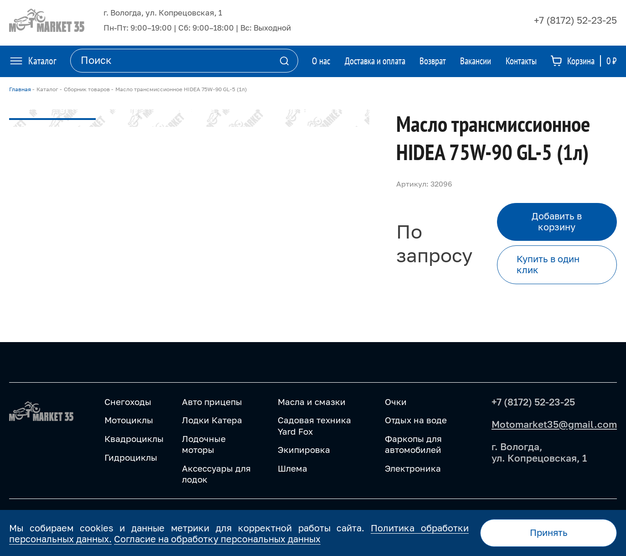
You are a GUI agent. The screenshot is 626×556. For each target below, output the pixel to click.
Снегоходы (127, 401)
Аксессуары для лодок (216, 473)
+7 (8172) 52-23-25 (575, 20)
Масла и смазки (312, 401)
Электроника (413, 468)
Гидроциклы (130, 457)
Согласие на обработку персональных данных (217, 538)
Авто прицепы (212, 401)
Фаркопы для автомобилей (413, 444)
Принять (549, 532)
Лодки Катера (212, 420)
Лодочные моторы (204, 444)
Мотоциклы (128, 420)
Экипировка (304, 449)
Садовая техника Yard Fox (314, 425)
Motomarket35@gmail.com (554, 424)
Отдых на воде (416, 420)
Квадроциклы (134, 438)
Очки (396, 401)
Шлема (292, 468)
